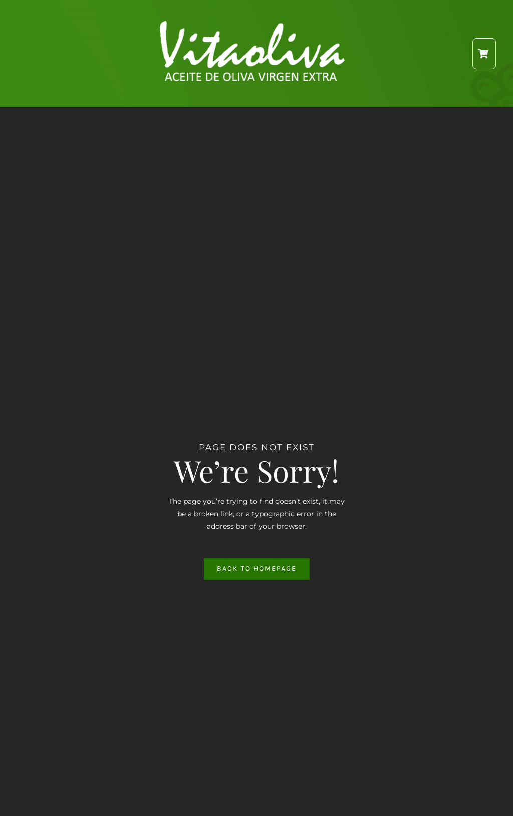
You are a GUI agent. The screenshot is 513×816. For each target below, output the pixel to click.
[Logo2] (253, 23)
